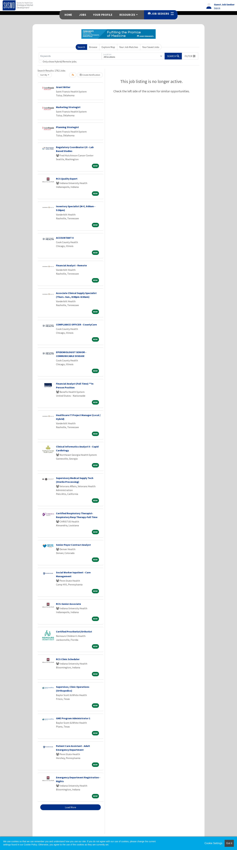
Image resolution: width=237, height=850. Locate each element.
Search (81, 47)
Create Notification (90, 74)
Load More (70, 807)
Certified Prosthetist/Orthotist (74, 631)
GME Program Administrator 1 (73, 718)
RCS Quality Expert (66, 178)
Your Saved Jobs (150, 47)
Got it (229, 843)
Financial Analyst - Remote (71, 265)
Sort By (43, 74)
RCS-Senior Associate (68, 603)
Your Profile (102, 15)
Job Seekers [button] (161, 13)
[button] (190, 56)
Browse (93, 47)
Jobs (82, 15)
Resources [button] (127, 15)
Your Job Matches (128, 47)
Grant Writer (63, 87)
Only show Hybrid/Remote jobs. (60, 61)
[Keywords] (70, 56)
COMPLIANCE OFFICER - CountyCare (76, 324)
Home (68, 15)
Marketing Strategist (68, 107)
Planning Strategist (67, 127)
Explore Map (108, 47)
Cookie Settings (213, 843)
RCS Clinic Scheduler (67, 659)
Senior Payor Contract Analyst (73, 544)
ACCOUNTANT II (65, 237)
